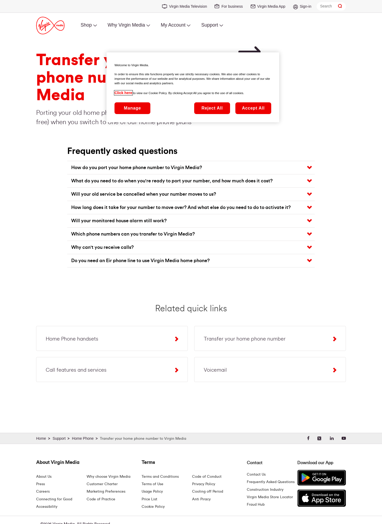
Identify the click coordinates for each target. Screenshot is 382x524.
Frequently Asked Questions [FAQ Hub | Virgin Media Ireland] (271, 482)
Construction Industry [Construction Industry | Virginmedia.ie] (265, 490)
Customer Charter (102, 484)
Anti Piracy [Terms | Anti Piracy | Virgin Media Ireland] (201, 499)
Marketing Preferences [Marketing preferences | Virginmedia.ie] (106, 491)
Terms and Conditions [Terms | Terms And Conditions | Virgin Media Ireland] (160, 477)
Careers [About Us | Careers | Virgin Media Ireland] (43, 491)
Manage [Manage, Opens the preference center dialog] (132, 108)
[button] (193, 167)
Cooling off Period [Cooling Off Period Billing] (207, 491)
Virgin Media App (271, 6)
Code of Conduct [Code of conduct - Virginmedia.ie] (207, 477)
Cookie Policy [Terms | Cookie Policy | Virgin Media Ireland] (153, 507)
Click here (123, 93)
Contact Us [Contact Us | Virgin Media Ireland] (256, 474)
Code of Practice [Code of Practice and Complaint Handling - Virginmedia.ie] (101, 499)
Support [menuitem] (209, 25)
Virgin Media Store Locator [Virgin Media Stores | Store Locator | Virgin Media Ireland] (270, 497)
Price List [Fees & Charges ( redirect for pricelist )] (149, 499)
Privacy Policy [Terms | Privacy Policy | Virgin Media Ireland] (203, 484)
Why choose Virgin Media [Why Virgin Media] (108, 477)
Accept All (253, 108)
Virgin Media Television (188, 6)
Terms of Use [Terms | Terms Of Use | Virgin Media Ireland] (152, 484)
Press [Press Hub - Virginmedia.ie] (40, 484)
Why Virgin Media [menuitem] (126, 25)
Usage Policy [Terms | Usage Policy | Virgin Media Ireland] (152, 491)
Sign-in (305, 6)
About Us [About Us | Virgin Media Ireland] (44, 477)
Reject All (212, 108)
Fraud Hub (256, 504)
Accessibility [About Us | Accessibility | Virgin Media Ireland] (46, 507)
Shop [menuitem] (86, 25)
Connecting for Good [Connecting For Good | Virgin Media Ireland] (54, 499)
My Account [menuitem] (173, 25)
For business (232, 6)
